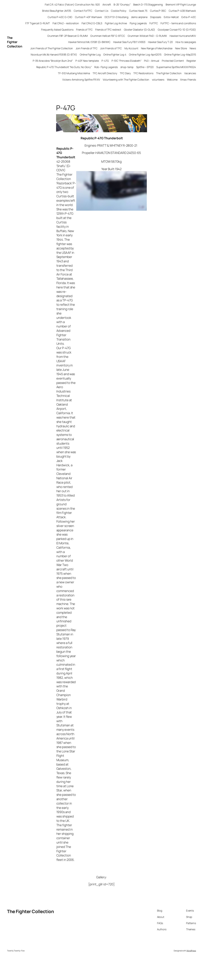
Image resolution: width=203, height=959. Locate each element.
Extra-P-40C (188, 17)
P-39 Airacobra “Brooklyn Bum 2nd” (53, 60)
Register (191, 60)
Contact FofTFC (83, 10)
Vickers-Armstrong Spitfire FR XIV (81, 79)
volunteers (158, 79)
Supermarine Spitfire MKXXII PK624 (176, 67)
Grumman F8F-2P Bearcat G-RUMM (67, 35)
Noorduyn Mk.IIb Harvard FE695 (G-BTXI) (54, 54)
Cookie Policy (118, 10)
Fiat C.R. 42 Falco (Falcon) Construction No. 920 (72, 4)
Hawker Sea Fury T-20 (160, 42)
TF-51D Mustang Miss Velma (74, 73)
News (193, 48)
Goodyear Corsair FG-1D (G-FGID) (177, 29)
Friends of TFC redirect (108, 29)
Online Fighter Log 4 (114, 54)
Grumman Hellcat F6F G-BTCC (107, 35)
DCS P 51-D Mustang (116, 17)
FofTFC (153, 23)
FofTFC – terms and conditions (178, 23)
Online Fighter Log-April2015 (145, 54)
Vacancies (190, 73)
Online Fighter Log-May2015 (180, 54)
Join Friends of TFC (86, 48)
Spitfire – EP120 (145, 67)
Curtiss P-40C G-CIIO (60, 17)
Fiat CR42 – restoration (66, 23)
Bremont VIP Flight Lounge (181, 4)
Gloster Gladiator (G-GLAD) (139, 29)
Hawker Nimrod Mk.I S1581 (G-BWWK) (89, 42)
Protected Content (173, 60)
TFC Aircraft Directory (105, 73)
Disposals (155, 17)
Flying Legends (138, 23)
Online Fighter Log (90, 54)
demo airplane (139, 17)
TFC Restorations (143, 73)
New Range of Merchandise (156, 48)
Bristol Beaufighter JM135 (56, 10)
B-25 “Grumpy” (122, 4)
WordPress (191, 950)
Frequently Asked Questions (57, 29)
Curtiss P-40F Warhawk (88, 17)
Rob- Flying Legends (106, 67)
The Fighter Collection (14, 42)
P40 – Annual (151, 60)
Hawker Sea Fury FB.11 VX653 (129, 42)
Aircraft (106, 4)
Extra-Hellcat (171, 17)
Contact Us (101, 10)
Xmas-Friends (188, 79)
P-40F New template (87, 60)
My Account (131, 48)
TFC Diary (125, 73)
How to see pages (186, 42)
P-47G (105, 60)
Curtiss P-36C (158, 10)
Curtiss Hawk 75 (138, 10)
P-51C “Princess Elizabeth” (126, 60)
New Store (181, 48)
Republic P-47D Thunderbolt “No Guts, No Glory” (64, 67)
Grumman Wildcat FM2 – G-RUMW (147, 35)
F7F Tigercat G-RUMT (37, 23)
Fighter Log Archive (116, 23)
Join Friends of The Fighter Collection (51, 48)
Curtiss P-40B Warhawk (182, 10)
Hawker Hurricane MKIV (183, 35)
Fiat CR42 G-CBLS (92, 23)
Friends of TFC (84, 29)
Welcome (172, 79)
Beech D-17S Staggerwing (148, 4)
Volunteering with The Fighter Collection (126, 79)
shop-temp (126, 67)
